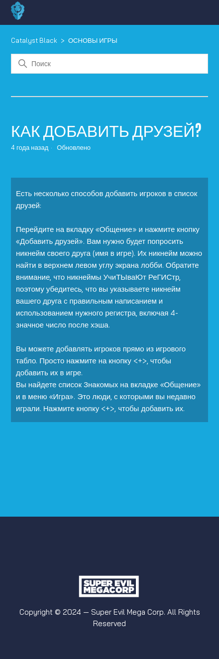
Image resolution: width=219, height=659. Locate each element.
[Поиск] (109, 64)
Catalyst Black (34, 40)
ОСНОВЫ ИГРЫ (92, 40)
